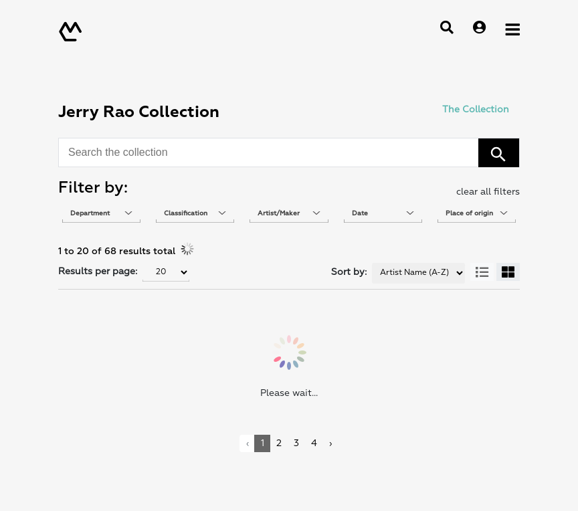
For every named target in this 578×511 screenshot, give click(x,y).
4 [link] (314, 443)
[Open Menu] (512, 28)
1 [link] (262, 443)
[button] (498, 152)
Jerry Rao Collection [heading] (138, 112)
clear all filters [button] (488, 191)
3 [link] (296, 443)
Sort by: (349, 272)
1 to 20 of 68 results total (116, 251)
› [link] (330, 443)
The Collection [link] (475, 109)
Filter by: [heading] (93, 187)
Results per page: (97, 271)
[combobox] (270, 152)
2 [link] (279, 443)
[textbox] (101, 213)
